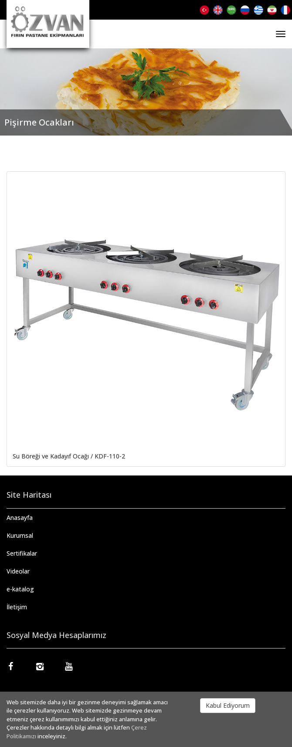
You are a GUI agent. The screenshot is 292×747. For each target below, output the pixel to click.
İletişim (17, 607)
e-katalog (20, 589)
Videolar (18, 571)
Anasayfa (20, 517)
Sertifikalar (22, 553)
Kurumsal (20, 535)
